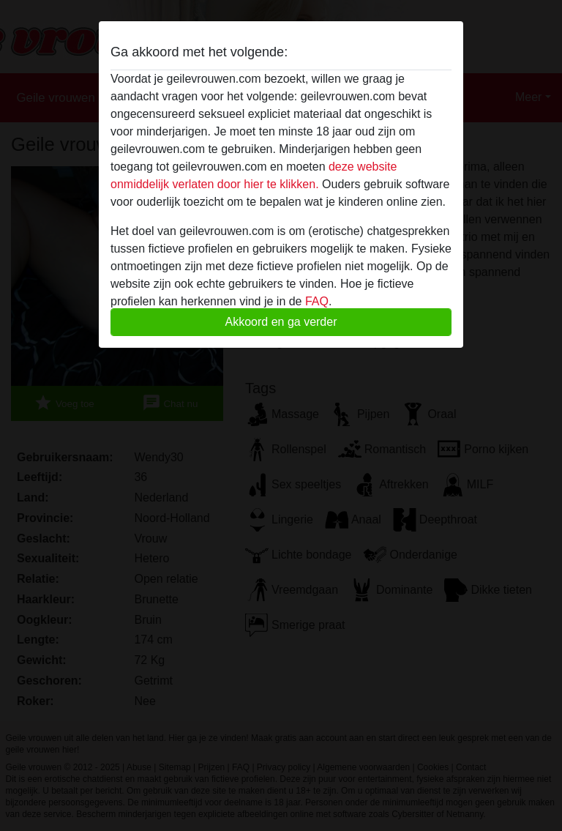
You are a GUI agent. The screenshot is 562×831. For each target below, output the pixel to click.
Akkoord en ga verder (281, 322)
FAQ (317, 301)
